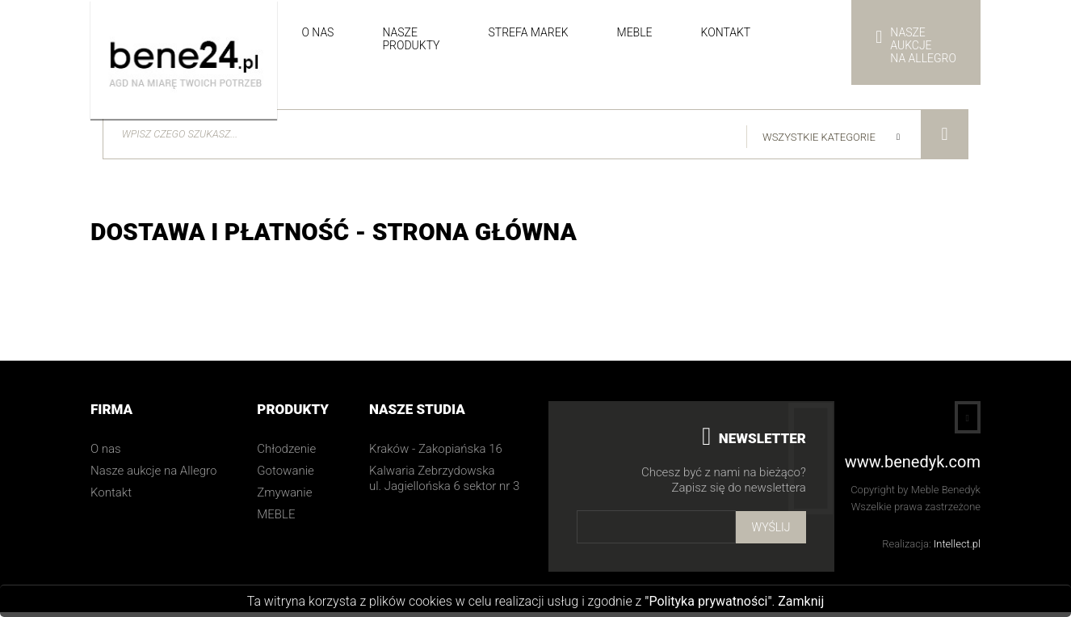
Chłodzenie (286, 453)
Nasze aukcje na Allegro (153, 475)
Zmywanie (284, 497)
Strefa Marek (528, 32)
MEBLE (276, 519)
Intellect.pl (957, 549)
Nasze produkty (410, 39)
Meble (635, 32)
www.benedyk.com (913, 467)
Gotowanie (285, 475)
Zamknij (801, 601)
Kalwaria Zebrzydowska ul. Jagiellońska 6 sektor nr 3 (444, 483)
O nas (317, 32)
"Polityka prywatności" (708, 601)
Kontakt (726, 32)
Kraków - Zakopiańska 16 (435, 453)
